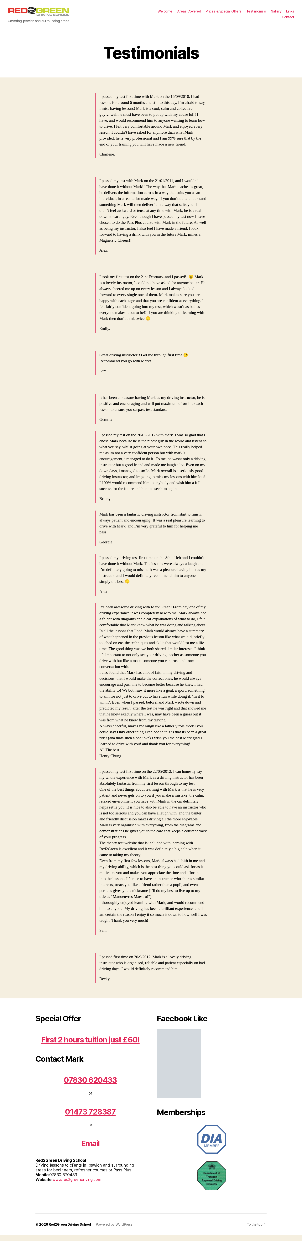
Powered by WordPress (115, 1230)
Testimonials (256, 14)
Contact (288, 20)
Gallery (276, 14)
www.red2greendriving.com (78, 1185)
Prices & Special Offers (224, 14)
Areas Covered (189, 14)
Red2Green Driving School (71, 1230)
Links (290, 14)
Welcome (165, 14)
